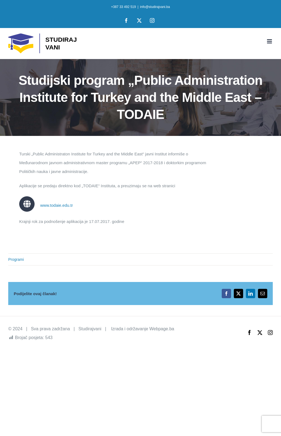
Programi (16, 259)
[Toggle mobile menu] (270, 41)
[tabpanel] (113, 190)
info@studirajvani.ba (155, 7)
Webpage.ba (161, 328)
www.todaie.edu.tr (56, 205)
